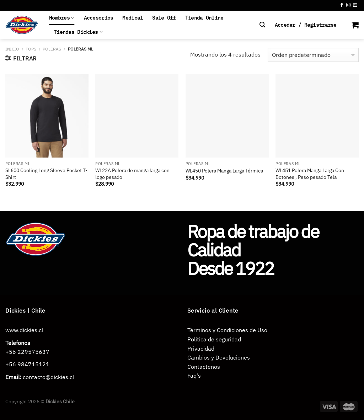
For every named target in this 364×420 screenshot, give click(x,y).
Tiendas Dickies (78, 32)
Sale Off (164, 17)
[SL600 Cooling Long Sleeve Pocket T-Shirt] (47, 116)
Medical (132, 17)
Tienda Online (204, 17)
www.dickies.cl (24, 330)
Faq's (194, 375)
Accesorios (98, 17)
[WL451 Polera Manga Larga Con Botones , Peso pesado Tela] (317, 116)
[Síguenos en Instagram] (348, 5)
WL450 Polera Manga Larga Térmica (224, 171)
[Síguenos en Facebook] (341, 5)
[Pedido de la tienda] (313, 55)
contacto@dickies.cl (48, 377)
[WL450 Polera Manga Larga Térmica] (227, 116)
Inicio (12, 49)
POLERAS (52, 49)
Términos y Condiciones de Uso (227, 330)
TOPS (31, 49)
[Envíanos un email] (355, 5)
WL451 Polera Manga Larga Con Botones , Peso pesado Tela (309, 173)
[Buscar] (262, 25)
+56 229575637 (27, 351)
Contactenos (203, 366)
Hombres (62, 17)
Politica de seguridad (214, 339)
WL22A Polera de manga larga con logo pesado (132, 173)
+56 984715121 (27, 364)
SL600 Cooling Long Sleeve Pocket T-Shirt (46, 173)
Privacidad (200, 348)
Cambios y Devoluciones (218, 357)
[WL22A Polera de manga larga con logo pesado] (136, 116)
